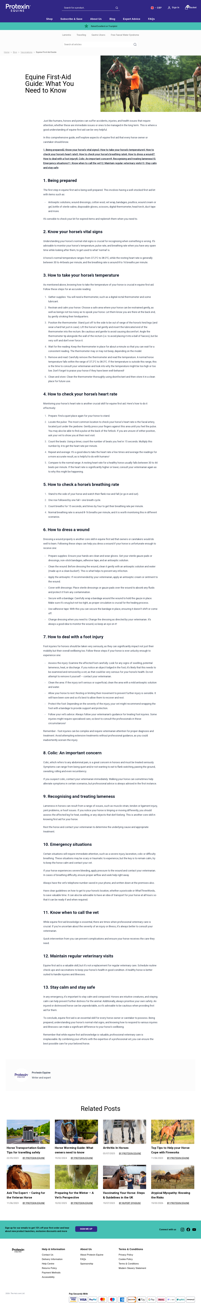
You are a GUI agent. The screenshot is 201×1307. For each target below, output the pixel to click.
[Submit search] (116, 7)
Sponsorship (86, 1263)
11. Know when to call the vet (84, 163)
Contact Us (47, 1255)
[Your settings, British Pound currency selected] (156, 7)
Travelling (81, 35)
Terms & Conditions (129, 1263)
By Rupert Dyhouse (130, 1203)
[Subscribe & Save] (71, 19)
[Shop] (49, 19)
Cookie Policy (126, 1259)
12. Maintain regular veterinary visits (121, 163)
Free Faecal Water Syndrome (125, 35)
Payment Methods (51, 1272)
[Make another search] (100, 44)
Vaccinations (26, 52)
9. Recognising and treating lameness (132, 158)
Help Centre (48, 1263)
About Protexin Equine (91, 1255)
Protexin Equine (41, 1072)
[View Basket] (191, 7)
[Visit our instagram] (182, 1229)
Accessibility (48, 1277)
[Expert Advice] (131, 19)
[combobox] (91, 8)
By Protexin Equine (34, 1158)
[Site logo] (17, 7)
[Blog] (112, 19)
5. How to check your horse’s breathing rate (101, 154)
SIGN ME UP (86, 1229)
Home (6, 52)
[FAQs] (151, 19)
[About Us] (96, 19)
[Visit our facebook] (188, 1229)
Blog (15, 52)
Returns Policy (49, 1268)
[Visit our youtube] (194, 1229)
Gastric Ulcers (98, 35)
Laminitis (66, 35)
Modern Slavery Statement (132, 1268)
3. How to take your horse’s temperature (120, 149)
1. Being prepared (53, 149)
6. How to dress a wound (139, 154)
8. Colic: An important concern (93, 158)
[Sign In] (173, 7)
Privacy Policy (126, 1255)
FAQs (83, 1259)
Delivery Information (52, 1259)
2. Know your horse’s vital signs (80, 149)
